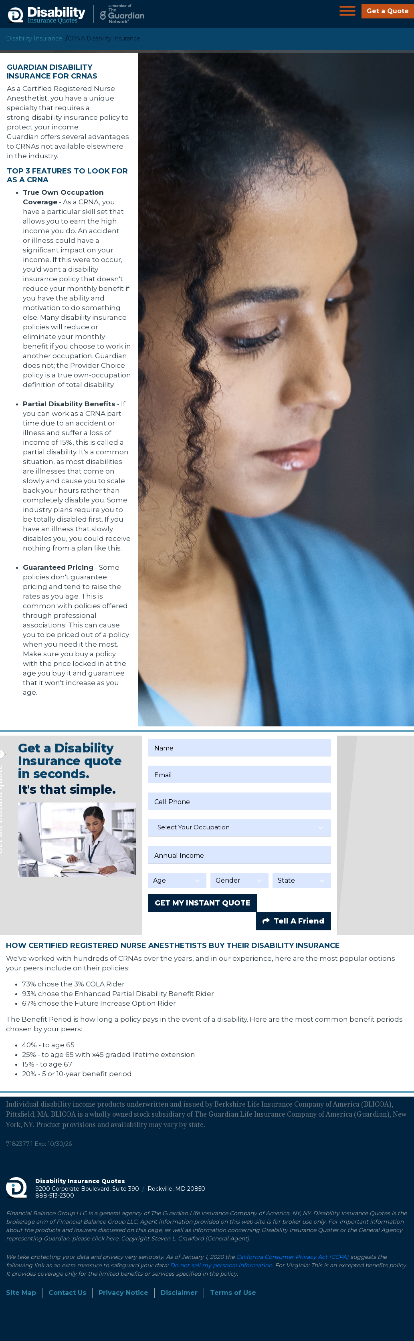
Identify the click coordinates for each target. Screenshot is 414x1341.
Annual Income (179, 855)
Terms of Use (233, 1293)
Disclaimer (179, 1293)
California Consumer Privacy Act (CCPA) (292, 1256)
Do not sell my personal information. (221, 1265)
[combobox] (239, 828)
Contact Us (67, 1293)
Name (164, 748)
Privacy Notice (123, 1293)
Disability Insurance (34, 38)
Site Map (21, 1293)
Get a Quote (388, 11)
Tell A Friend (293, 921)
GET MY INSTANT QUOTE (202, 903)
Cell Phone (172, 802)
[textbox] (239, 827)
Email (163, 775)
